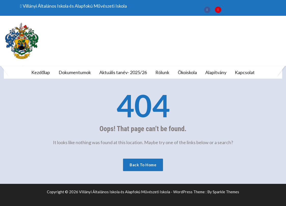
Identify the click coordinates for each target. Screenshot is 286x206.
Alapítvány (215, 72)
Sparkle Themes (226, 191)
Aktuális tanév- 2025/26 (123, 72)
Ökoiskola (187, 72)
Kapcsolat (245, 72)
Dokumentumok (75, 72)
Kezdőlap (40, 72)
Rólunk (162, 72)
